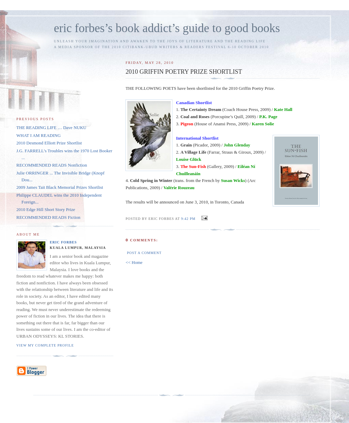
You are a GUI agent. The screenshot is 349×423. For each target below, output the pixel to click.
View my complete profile (45, 345)
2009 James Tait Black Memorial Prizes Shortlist (59, 187)
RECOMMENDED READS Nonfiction (51, 165)
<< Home (133, 262)
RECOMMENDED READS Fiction (48, 217)
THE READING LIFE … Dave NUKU (51, 127)
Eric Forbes (63, 242)
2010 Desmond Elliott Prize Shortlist (49, 142)
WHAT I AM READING (38, 135)
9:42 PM (188, 219)
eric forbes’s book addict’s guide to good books (167, 28)
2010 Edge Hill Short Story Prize (45, 209)
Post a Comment (144, 253)
